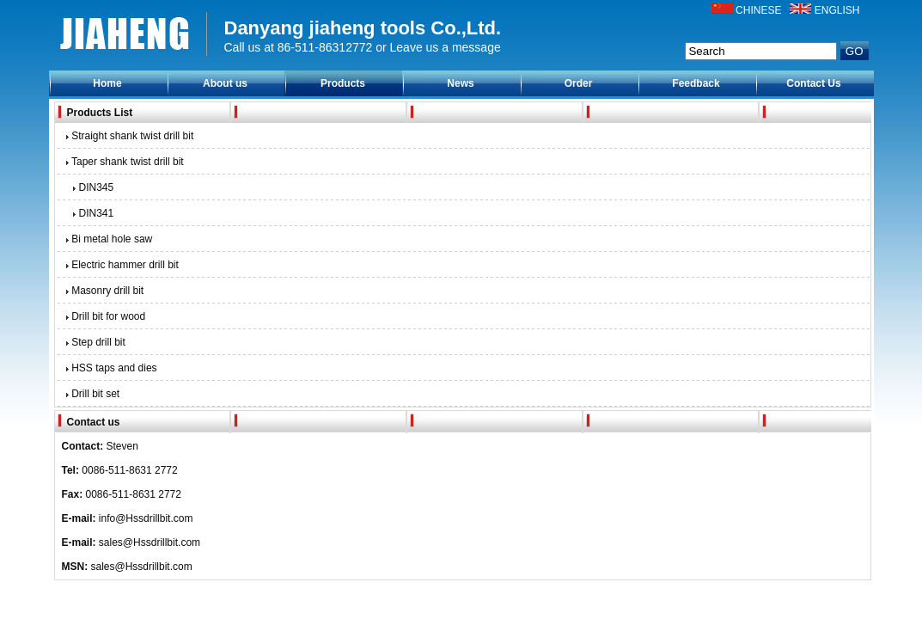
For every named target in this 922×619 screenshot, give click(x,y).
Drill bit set (92, 394)
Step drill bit (94, 342)
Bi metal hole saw (108, 239)
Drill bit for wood (105, 316)
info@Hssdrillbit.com (146, 518)
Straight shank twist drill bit (129, 136)
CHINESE (758, 10)
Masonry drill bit (104, 291)
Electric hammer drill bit (121, 265)
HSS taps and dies (110, 368)
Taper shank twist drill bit (124, 162)
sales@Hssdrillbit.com (149, 542)
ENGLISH (837, 10)
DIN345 (91, 187)
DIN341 (91, 213)
